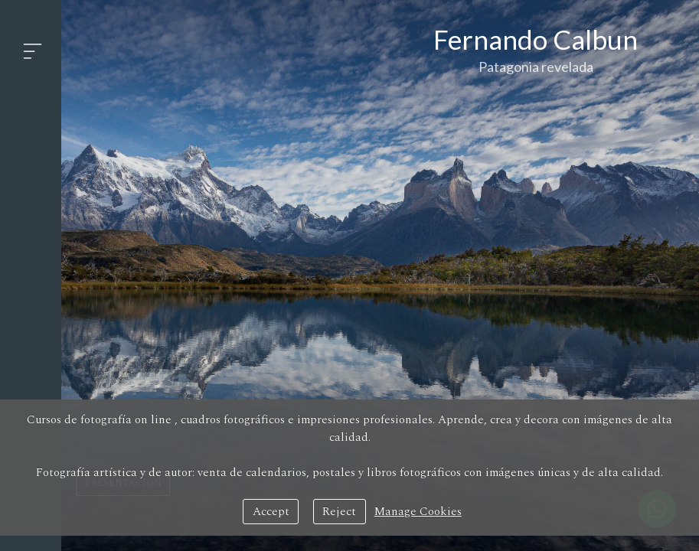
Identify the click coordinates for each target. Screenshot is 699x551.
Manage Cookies (418, 511)
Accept (271, 511)
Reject (339, 511)
